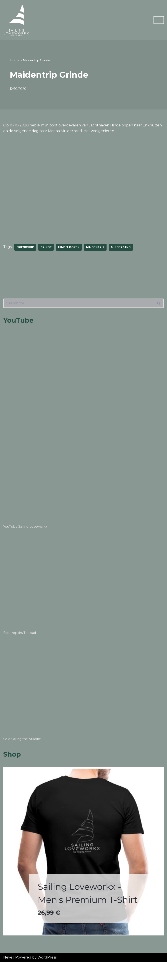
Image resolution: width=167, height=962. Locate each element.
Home (15, 60)
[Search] (78, 303)
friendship (25, 247)
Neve (7, 957)
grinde (46, 247)
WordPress (47, 957)
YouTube (18, 320)
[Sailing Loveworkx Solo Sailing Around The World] (16, 20)
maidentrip (95, 247)
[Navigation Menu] (159, 20)
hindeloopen (69, 247)
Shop (12, 754)
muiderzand (121, 247)
